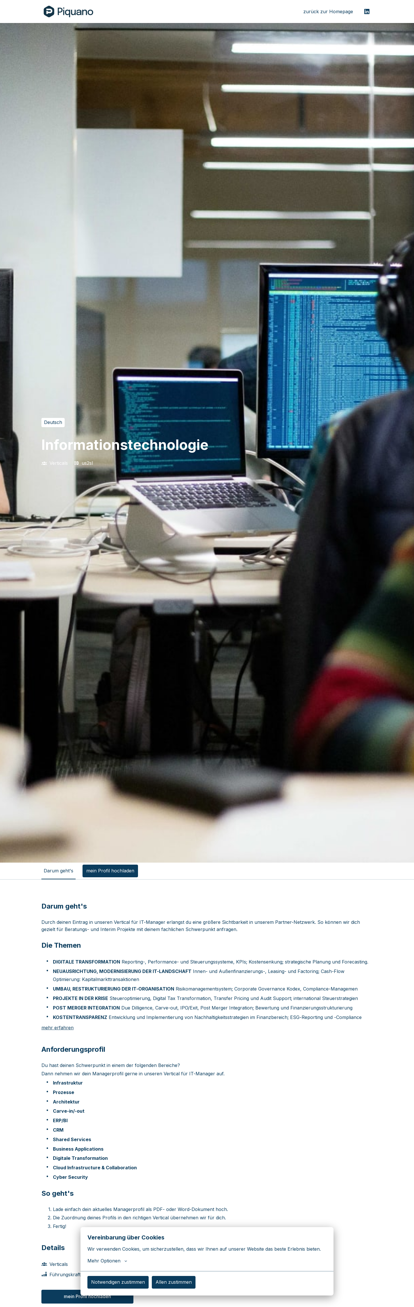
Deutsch (53, 422)
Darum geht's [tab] (58, 871)
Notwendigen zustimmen (118, 1282)
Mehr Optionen (107, 1260)
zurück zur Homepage (328, 11)
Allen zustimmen (174, 1282)
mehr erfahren (57, 1027)
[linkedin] (367, 11)
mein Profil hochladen (87, 1296)
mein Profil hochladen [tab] (110, 871)
